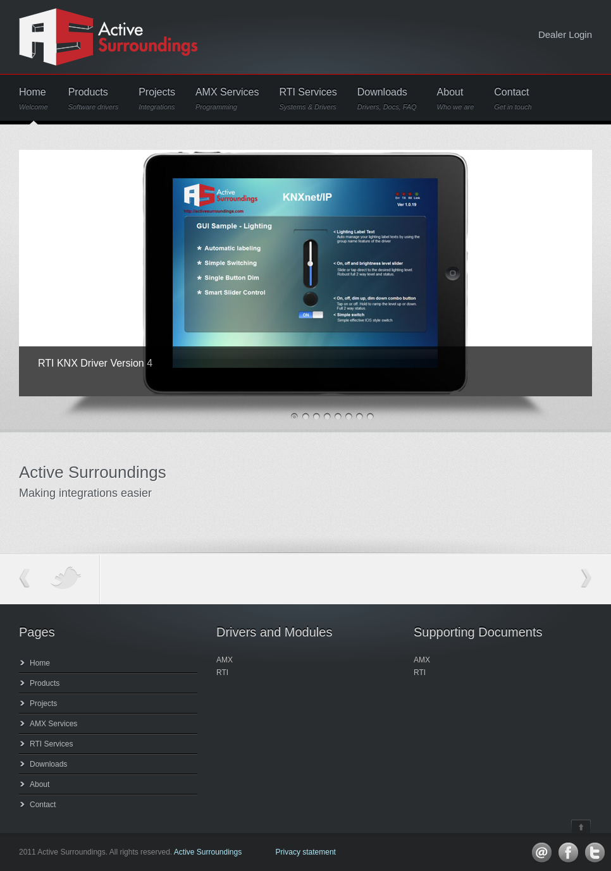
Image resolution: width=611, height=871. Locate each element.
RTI (222, 672)
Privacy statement (306, 852)
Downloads (387, 99)
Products (93, 99)
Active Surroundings (208, 852)
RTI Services (307, 99)
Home (33, 99)
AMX (224, 659)
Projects (157, 99)
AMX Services (227, 99)
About (455, 99)
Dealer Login (565, 34)
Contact (512, 99)
